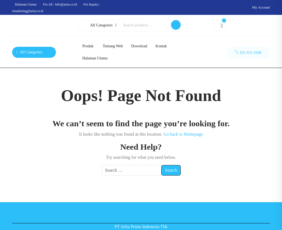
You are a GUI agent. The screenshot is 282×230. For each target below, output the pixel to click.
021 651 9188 (247, 52)
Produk (87, 46)
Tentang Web (113, 46)
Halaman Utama (94, 58)
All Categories (103, 25)
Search (176, 25)
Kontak (161, 46)
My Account (261, 7)
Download (139, 46)
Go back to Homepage (183, 134)
